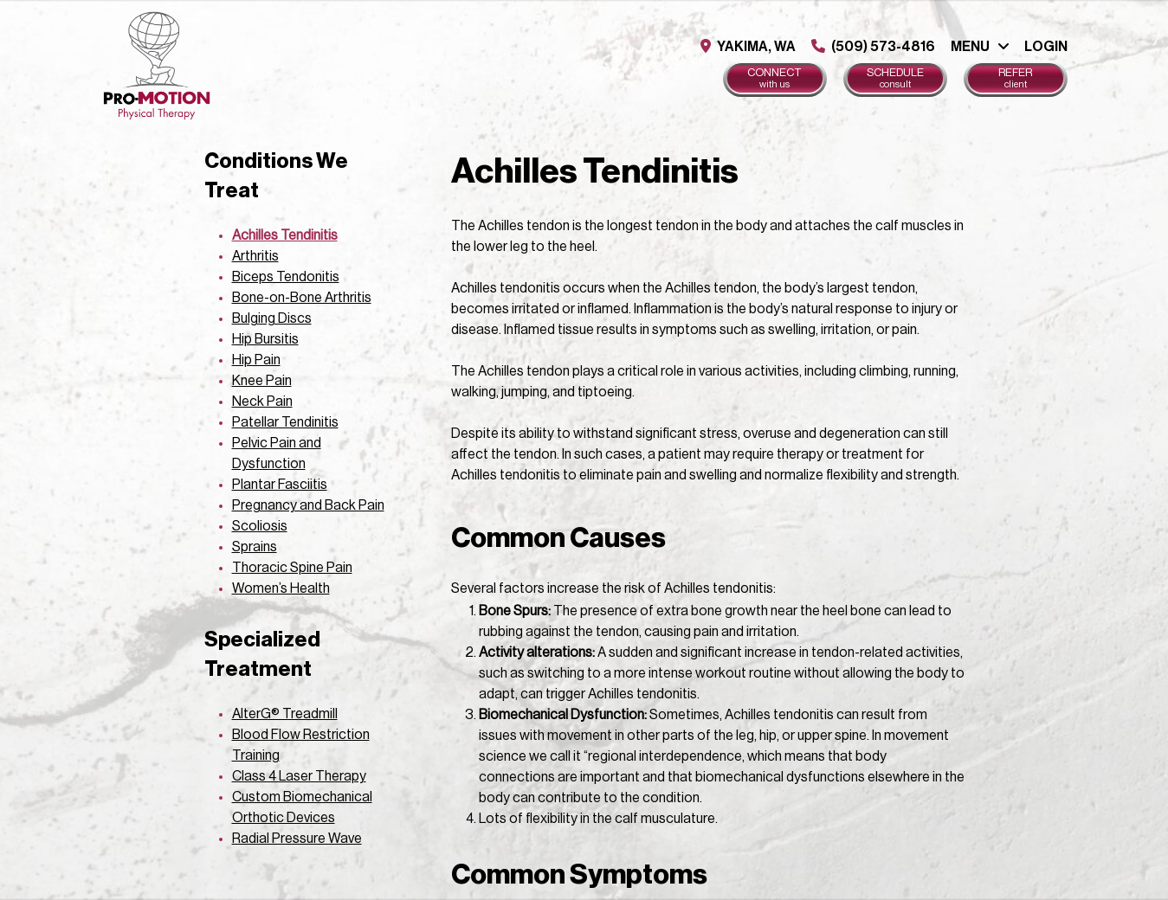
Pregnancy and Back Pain (308, 505)
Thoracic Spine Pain (292, 568)
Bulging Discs (272, 318)
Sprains (254, 547)
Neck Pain (262, 401)
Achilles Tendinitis (285, 235)
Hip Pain (256, 360)
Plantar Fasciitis (279, 485)
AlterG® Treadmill (285, 714)
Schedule (895, 79)
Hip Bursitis (265, 339)
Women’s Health (281, 588)
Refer (1015, 79)
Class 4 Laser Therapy (299, 776)
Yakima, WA (748, 46)
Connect (774, 79)
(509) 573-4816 (873, 46)
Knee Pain (262, 381)
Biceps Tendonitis (285, 277)
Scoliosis (259, 526)
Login (1046, 47)
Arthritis (255, 256)
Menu (970, 47)
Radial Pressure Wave (297, 838)
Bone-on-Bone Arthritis (301, 298)
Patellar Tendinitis (285, 422)
